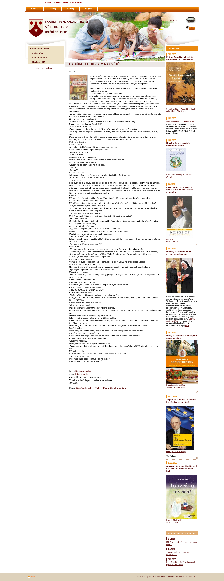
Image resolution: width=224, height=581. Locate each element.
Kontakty (53, 9)
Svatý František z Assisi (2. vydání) (180, 109)
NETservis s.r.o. (182, 577)
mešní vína (37, 53)
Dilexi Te (169, 239)
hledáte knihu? (39, 57)
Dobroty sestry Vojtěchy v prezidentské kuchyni (178, 252)
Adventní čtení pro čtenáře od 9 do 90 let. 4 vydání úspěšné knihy (181, 468)
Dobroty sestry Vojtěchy (176, 385)
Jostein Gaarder (173, 522)
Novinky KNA (38, 62)
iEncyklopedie (61, 2)
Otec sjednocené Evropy (176, 451)
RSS (33, 577)
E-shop (34, 9)
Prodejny (71, 9)
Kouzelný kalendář (173, 520)
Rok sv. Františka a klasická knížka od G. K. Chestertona (180, 58)
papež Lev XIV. (172, 241)
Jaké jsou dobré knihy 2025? (180, 121)
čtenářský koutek (83, 388)
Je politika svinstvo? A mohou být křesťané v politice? (181, 400)
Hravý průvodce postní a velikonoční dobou (178, 144)
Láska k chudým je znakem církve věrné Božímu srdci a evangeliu (179, 189)
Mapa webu (141, 577)
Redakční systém (156, 577)
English (88, 9)
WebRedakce (168, 577)
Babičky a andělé (83, 371)
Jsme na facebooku (45, 68)
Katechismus (77, 2)
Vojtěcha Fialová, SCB (175, 387)
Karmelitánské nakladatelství (41, 13)
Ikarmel (48, 2)
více (187, 325)
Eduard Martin (81, 374)
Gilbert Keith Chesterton (176, 111)
